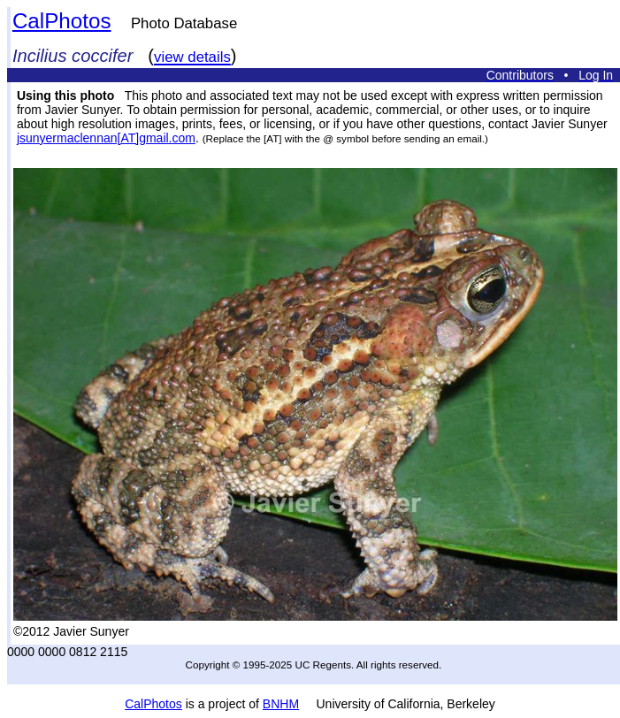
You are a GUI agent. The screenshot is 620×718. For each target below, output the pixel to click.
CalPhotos (61, 21)
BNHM (281, 704)
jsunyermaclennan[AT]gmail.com (106, 138)
